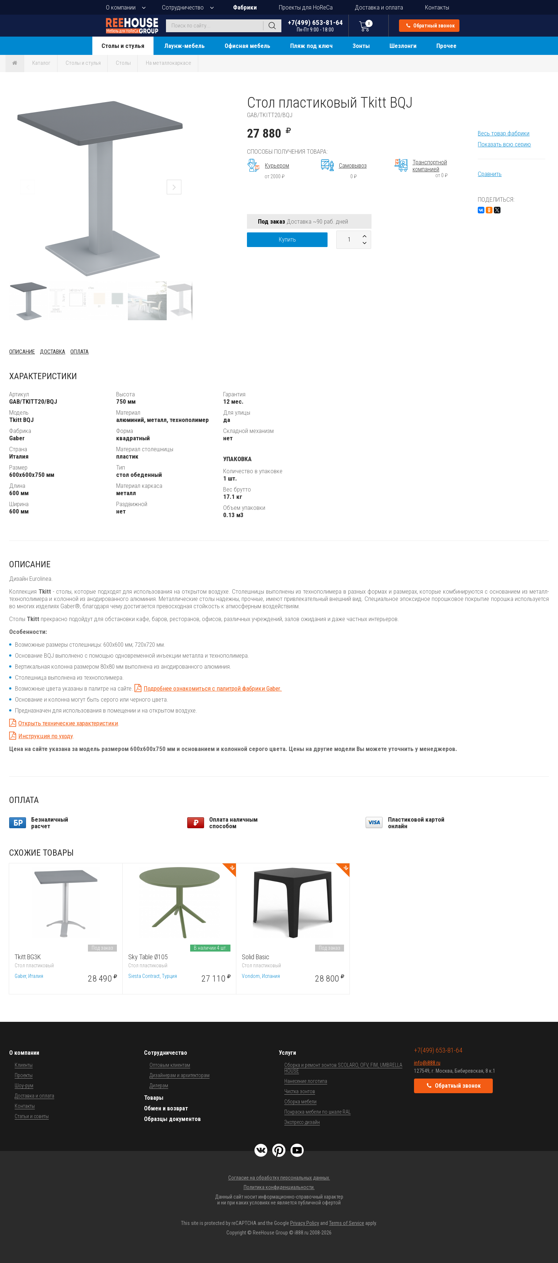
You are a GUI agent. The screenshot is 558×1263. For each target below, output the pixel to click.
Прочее (446, 45)
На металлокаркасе (168, 63)
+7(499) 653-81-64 (315, 25)
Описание (22, 351)
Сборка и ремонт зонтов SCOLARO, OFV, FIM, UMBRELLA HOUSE (343, 1068)
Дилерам (158, 1085)
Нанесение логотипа (305, 1081)
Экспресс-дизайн (302, 1122)
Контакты (437, 7)
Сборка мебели (300, 1102)
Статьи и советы (32, 1116)
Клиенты (24, 1065)
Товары (153, 1097)
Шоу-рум (24, 1085)
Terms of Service (346, 1223)
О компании (121, 7)
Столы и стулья (122, 45)
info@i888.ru (427, 1063)
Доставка (52, 351)
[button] (186, 101)
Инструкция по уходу (45, 736)
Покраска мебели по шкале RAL (317, 1112)
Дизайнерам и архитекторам (179, 1075)
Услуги (287, 1052)
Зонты (361, 45)
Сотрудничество (183, 7)
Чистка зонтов (299, 1091)
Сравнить (490, 174)
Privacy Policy (304, 1223)
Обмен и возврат (166, 1108)
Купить (287, 239)
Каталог (41, 63)
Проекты (24, 1075)
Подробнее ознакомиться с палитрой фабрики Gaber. (213, 688)
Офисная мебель (247, 45)
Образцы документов (172, 1119)
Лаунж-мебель (184, 45)
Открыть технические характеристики (68, 723)
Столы (123, 63)
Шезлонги (403, 45)
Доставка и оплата (379, 7)
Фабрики (245, 7)
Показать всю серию (504, 144)
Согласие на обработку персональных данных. (279, 1178)
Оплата (79, 351)
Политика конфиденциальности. (279, 1187)
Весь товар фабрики (503, 133)
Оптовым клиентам (169, 1065)
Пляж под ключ (311, 45)
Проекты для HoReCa (306, 7)
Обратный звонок (430, 26)
